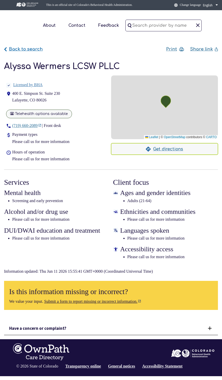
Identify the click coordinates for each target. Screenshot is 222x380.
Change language (190, 5)
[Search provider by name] (163, 25)
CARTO (211, 137)
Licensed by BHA (24, 85)
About (49, 25)
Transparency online (83, 366)
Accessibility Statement (162, 366)
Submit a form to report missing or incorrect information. (91, 301)
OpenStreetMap (174, 137)
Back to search (23, 49)
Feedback (108, 25)
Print (175, 49)
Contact (76, 25)
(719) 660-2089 (25, 125)
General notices (121, 366)
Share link (204, 49)
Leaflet (151, 137)
